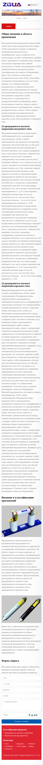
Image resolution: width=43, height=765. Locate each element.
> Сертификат (8, 746)
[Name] (21, 678)
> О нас (6, 744)
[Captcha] (14, 715)
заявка (8, 26)
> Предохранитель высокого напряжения (18, 733)
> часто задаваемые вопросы (25, 746)
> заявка (31, 746)
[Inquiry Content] (21, 705)
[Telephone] (21, 696)
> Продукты (19, 744)
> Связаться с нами (10, 749)
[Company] (21, 690)
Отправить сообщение (21, 721)
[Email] (21, 684)
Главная (18, 18)
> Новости (31, 744)
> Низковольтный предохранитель (15, 736)
